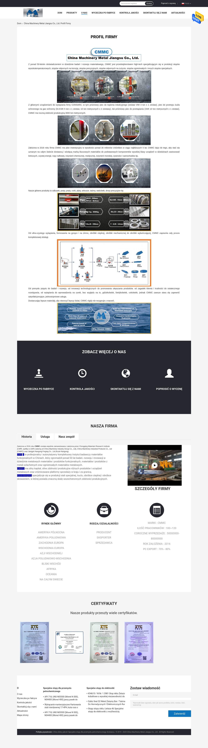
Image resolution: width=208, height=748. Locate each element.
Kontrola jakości (129, 13)
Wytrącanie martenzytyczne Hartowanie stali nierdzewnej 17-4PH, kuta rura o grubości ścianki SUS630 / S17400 (63, 706)
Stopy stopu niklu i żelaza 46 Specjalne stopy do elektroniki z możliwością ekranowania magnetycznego (105, 710)
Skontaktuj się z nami (155, 13)
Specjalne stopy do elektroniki (101, 688)
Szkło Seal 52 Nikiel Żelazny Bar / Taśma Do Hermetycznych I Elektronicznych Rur (106, 702)
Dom (60, 13)
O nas (84, 13)
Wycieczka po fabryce (103, 13)
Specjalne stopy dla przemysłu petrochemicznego (57, 689)
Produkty (72, 13)
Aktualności (178, 13)
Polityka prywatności (44, 732)
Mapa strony (23, 715)
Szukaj (149, 3)
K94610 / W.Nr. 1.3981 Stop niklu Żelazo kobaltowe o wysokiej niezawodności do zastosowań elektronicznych (106, 695)
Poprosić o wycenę (168, 3)
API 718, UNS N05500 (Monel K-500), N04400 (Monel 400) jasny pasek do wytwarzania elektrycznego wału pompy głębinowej (63, 699)
